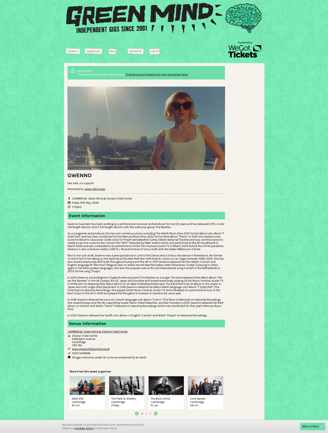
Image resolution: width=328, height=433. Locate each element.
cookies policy (84, 428)
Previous (137, 413)
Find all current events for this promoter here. (156, 74)
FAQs (112, 51)
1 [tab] (142, 413)
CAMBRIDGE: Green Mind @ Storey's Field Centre (98, 331)
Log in (154, 51)
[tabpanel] (87, 392)
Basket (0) (93, 51)
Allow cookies (310, 426)
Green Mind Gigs (95, 189)
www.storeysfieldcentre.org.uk (91, 349)
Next (156, 413)
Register (135, 51)
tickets (73, 51)
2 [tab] (146, 413)
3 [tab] (150, 413)
